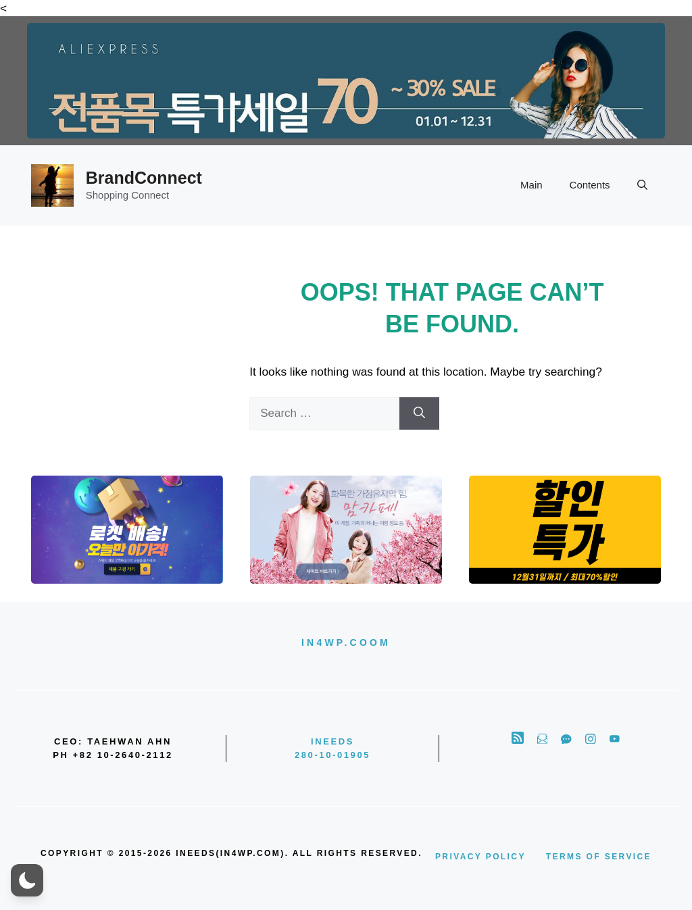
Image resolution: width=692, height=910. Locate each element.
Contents (590, 185)
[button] (642, 185)
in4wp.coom (346, 642)
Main (531, 185)
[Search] (419, 413)
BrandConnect (144, 177)
